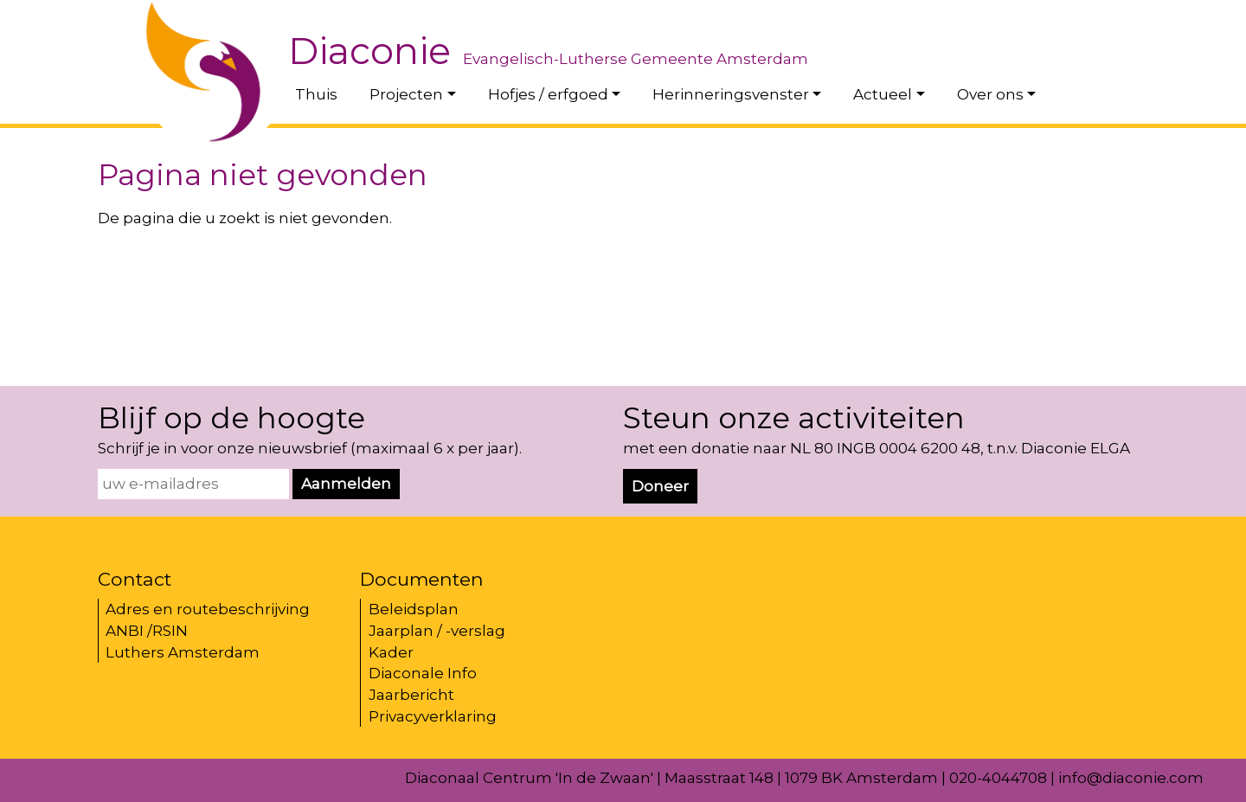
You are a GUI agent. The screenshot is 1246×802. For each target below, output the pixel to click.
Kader (391, 652)
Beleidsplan (414, 609)
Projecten (406, 94)
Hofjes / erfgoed (548, 94)
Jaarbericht (411, 694)
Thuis (316, 94)
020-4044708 (998, 777)
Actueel (882, 94)
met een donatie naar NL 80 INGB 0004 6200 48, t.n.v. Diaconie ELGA (876, 448)
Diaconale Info (423, 673)
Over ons (990, 94)
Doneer (660, 486)
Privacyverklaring (433, 716)
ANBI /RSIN (147, 630)
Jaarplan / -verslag (437, 630)
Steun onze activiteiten (794, 418)
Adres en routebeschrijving (208, 609)
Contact (134, 579)
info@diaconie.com (1131, 777)
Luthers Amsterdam (183, 652)
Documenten (422, 579)
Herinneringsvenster (730, 94)
